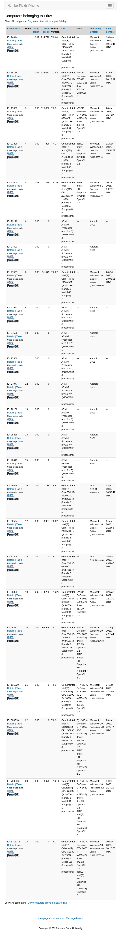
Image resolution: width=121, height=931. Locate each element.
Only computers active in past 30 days (48, 21)
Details (10, 40)
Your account (57, 918)
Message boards (74, 918)
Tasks (19, 40)
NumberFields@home (23, 5)
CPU (63, 28)
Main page (43, 918)
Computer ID (14, 28)
